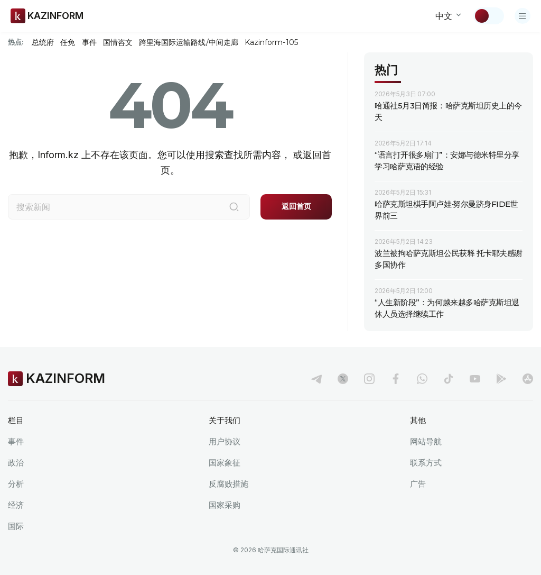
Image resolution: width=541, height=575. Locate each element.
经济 (16, 505)
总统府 (43, 42)
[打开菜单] (522, 16)
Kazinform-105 (271, 42)
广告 (418, 484)
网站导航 (426, 441)
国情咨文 (118, 42)
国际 (16, 526)
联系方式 (426, 463)
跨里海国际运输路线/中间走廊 (188, 42)
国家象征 (224, 463)
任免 (67, 42)
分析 (16, 484)
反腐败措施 (228, 484)
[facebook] (395, 378)
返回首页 (296, 206)
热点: (16, 42)
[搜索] (234, 207)
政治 (16, 463)
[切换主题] (488, 15)
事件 (89, 42)
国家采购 (224, 505)
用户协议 (224, 441)
